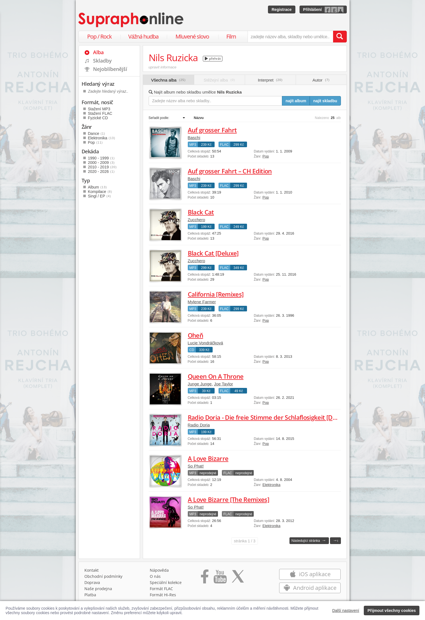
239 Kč (206, 145)
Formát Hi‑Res (163, 594)
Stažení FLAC (100, 113)
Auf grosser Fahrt (212, 130)
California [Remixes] (216, 294)
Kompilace (100, 191)
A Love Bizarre (208, 458)
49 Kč (238, 391)
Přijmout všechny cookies (391, 610)
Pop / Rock (99, 36)
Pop (265, 156)
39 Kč (206, 391)
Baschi (194, 137)
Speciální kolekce (166, 582)
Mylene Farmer (202, 301)
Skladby (102, 60)
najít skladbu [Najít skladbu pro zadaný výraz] (325, 101)
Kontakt (91, 570)
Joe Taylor (223, 383)
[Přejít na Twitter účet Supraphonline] (238, 578)
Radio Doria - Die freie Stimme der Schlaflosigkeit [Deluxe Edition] (279, 417)
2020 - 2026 (101, 171)
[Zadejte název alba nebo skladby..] (215, 101)
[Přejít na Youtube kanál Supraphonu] (220, 578)
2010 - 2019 (102, 167)
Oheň (195, 335)
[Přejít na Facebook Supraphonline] (204, 578)
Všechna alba (168, 80)
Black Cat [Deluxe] (213, 253)
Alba (98, 52)
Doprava (92, 582)
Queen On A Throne (216, 376)
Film (231, 36)
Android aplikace (310, 588)
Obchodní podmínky (103, 576)
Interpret (270, 80)
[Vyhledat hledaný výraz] (340, 36)
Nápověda (159, 570)
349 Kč (239, 268)
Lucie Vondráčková (205, 342)
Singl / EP (99, 196)
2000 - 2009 (101, 162)
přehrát (213, 58)
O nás (155, 576)
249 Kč (239, 227)
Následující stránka (308, 540)
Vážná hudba (143, 36)
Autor (320, 80)
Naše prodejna (98, 588)
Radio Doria (199, 425)
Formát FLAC (161, 588)
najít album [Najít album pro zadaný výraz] (296, 101)
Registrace (282, 9)
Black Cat (201, 212)
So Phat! (196, 466)
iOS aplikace (310, 574)
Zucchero (196, 219)
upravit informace (163, 67)
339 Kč (204, 350)
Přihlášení (312, 9)
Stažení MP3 (99, 109)
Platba (90, 594)
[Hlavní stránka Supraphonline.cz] (131, 20)
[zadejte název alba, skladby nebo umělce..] (290, 36)
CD (191, 350)
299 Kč (239, 145)
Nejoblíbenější (110, 69)
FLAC (224, 145)
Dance (96, 133)
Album (97, 187)
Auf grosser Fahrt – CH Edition (230, 171)
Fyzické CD (98, 118)
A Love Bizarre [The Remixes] (228, 499)
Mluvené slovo (192, 36)
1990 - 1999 (101, 158)
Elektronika (271, 485)
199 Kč (206, 227)
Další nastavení (345, 610)
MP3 (192, 145)
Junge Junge (200, 383)
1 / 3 (244, 541)
